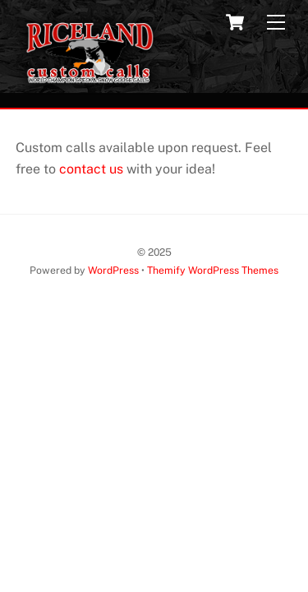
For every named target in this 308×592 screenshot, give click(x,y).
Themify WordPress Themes (212, 270)
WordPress (113, 270)
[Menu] (276, 23)
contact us (91, 169)
